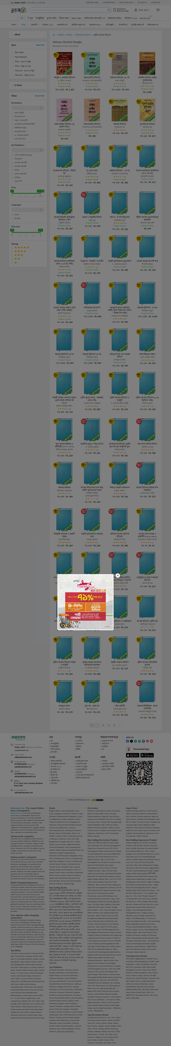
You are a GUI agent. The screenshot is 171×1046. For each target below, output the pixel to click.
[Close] (118, 575)
